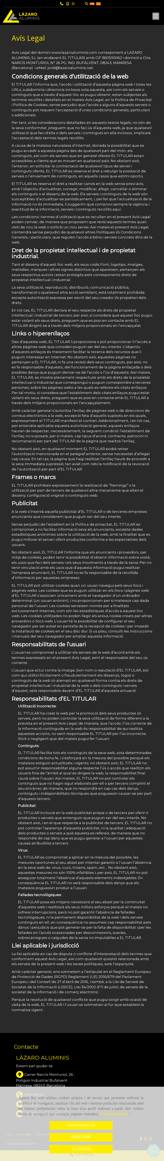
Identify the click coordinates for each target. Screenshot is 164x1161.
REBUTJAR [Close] (80, 1137)
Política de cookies (114, 1114)
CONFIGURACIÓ (81, 1125)
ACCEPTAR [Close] (81, 1149)
